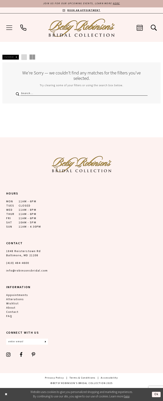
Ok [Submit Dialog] (156, 394)
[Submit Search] (17, 93)
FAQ (9, 316)
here (126, 397)
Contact (12, 312)
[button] (9, 28)
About (10, 308)
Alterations (15, 299)
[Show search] (154, 28)
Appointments (17, 295)
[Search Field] (81, 93)
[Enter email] (27, 342)
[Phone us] (23, 28)
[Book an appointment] (81, 10)
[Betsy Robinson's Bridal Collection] (81, 28)
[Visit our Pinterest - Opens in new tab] (34, 354)
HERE (116, 3)
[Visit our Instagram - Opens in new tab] (8, 354)
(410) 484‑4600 (17, 263)
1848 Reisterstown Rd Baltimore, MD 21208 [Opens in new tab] (23, 253)
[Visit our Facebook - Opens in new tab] (21, 354)
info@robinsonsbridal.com (27, 271)
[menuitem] (9, 28)
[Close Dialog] (6, 394)
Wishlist (12, 304)
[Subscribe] (45, 342)
